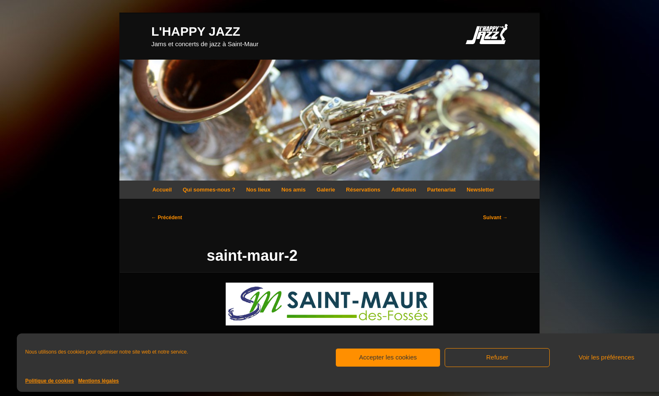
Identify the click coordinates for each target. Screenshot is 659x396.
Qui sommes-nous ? (209, 189)
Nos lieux (258, 189)
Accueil (161, 189)
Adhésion (403, 189)
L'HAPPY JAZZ (195, 31)
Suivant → (495, 217)
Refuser (497, 357)
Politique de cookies (49, 381)
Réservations (363, 189)
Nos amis (293, 189)
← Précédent (166, 217)
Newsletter (480, 189)
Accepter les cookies (388, 357)
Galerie (325, 189)
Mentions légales (98, 381)
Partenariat (441, 189)
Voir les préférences (607, 357)
